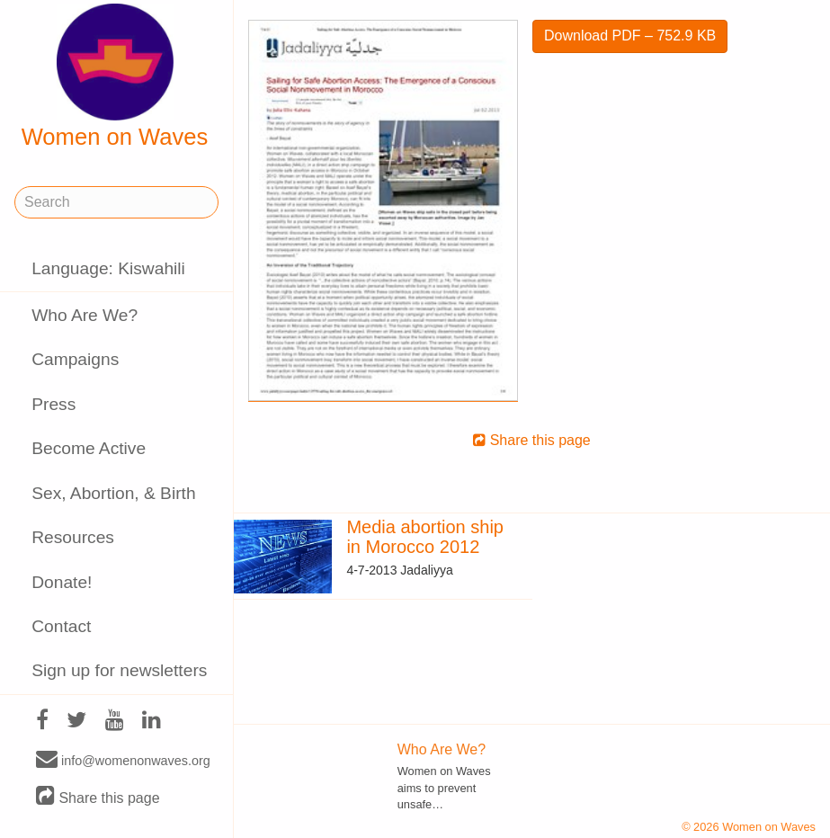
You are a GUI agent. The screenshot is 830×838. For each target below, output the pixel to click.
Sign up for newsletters (119, 670)
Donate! (61, 582)
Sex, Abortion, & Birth (113, 493)
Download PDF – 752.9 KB (630, 35)
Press (53, 404)
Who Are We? (84, 315)
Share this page (98, 797)
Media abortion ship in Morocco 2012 (425, 537)
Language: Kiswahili (108, 268)
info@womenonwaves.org (123, 760)
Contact (61, 626)
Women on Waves (115, 76)
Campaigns (75, 359)
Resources (72, 537)
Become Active (88, 448)
